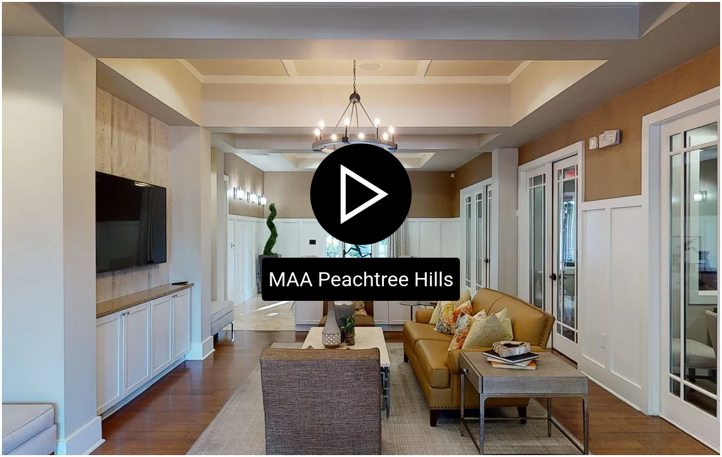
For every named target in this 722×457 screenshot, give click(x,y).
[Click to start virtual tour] (361, 228)
